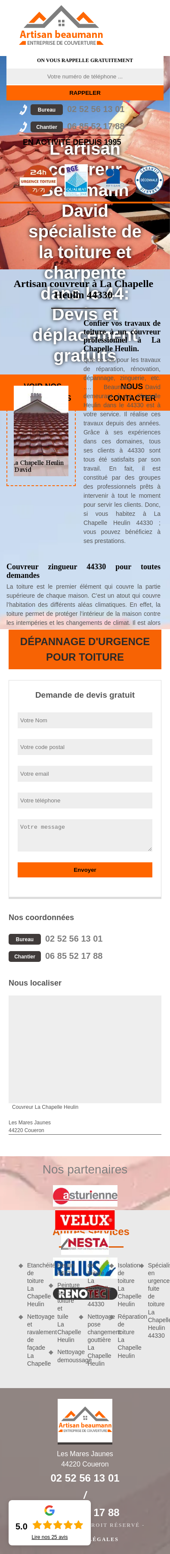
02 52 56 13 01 (77, 109)
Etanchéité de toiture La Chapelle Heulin (35, 1285)
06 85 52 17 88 (77, 126)
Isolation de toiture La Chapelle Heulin (125, 1285)
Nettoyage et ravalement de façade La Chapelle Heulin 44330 (50, 1314)
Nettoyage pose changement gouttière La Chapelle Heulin (95, 1340)
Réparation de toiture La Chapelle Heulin (125, 1336)
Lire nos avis (49, 1537)
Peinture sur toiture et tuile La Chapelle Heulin (65, 1312)
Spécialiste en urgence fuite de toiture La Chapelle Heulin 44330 (156, 1300)
